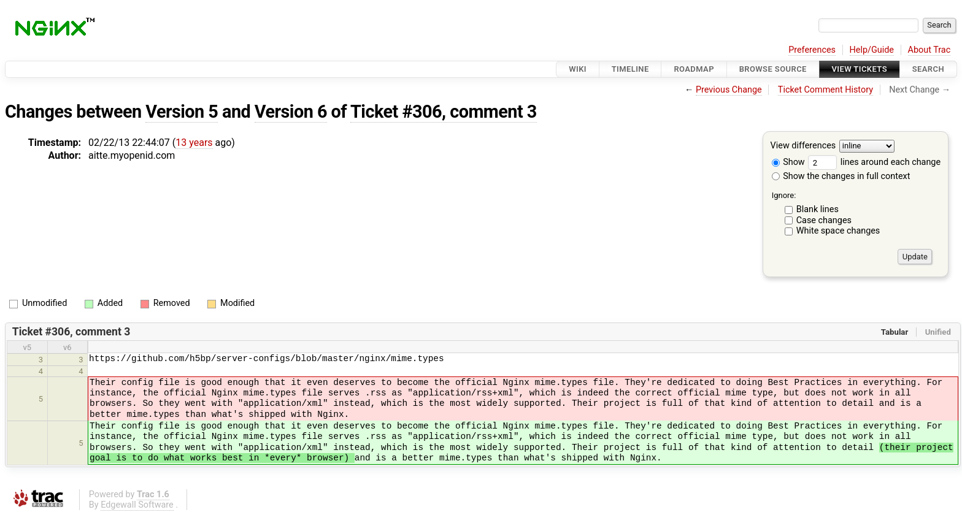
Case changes (824, 220)
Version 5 (181, 111)
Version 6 (291, 111)
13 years (193, 142)
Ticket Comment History (825, 90)
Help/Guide (872, 50)
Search (928, 69)
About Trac (929, 50)
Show (788, 162)
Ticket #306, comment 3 (443, 111)
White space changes (838, 231)
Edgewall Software (137, 505)
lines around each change (874, 162)
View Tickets (859, 69)
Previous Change (729, 90)
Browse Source (773, 69)
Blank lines (817, 209)
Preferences (812, 50)
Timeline (630, 69)
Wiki (578, 69)
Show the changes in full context (841, 176)
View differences (803, 146)
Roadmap (694, 69)
